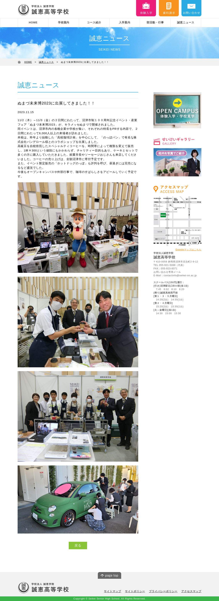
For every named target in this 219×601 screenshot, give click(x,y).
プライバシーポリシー (165, 591)
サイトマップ (118, 591)
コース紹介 (94, 22)
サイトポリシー (139, 591)
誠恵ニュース (185, 22)
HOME (33, 22)
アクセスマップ (192, 591)
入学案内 (124, 22)
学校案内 (63, 22)
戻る (77, 545)
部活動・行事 (155, 22)
